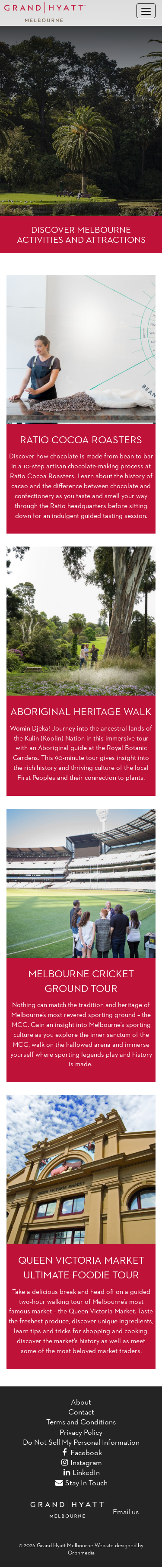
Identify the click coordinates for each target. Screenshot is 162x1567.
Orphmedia (81, 1552)
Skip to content (33, 30)
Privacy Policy (81, 1432)
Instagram (81, 1462)
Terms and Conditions (81, 1422)
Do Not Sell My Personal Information (81, 1442)
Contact (81, 1412)
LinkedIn (81, 1472)
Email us (126, 1511)
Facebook (81, 1452)
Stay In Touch (81, 1483)
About (81, 1402)
